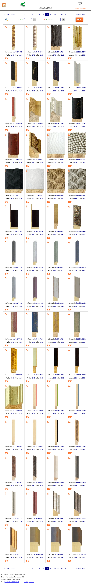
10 (54, 14)
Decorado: (53, 20)
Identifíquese (80, 8)
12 (62, 14)
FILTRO (79, 19)
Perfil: (26, 20)
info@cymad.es (29, 582)
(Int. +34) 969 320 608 (11, 582)
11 (58, 14)
